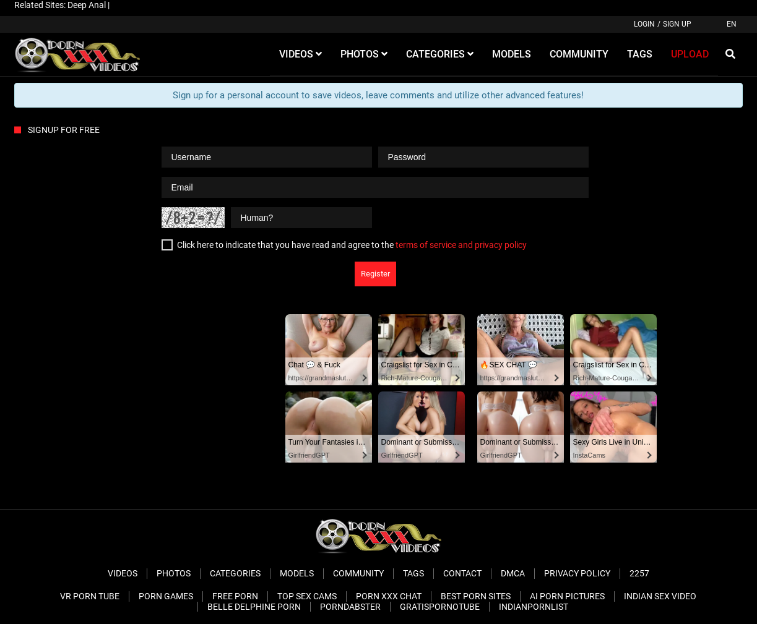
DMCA (513, 573)
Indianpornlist (533, 607)
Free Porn (235, 596)
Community (358, 573)
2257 (639, 573)
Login (644, 24)
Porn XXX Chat (389, 596)
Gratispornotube (440, 607)
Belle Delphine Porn (254, 607)
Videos (122, 573)
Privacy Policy (577, 573)
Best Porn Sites (476, 596)
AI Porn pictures (567, 596)
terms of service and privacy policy (461, 245)
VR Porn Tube (89, 596)
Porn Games (166, 596)
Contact (462, 573)
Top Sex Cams (307, 596)
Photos (174, 573)
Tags (413, 573)
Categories (235, 573)
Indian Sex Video (660, 596)
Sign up (677, 24)
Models (297, 573)
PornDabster (350, 607)
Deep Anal (86, 5)
